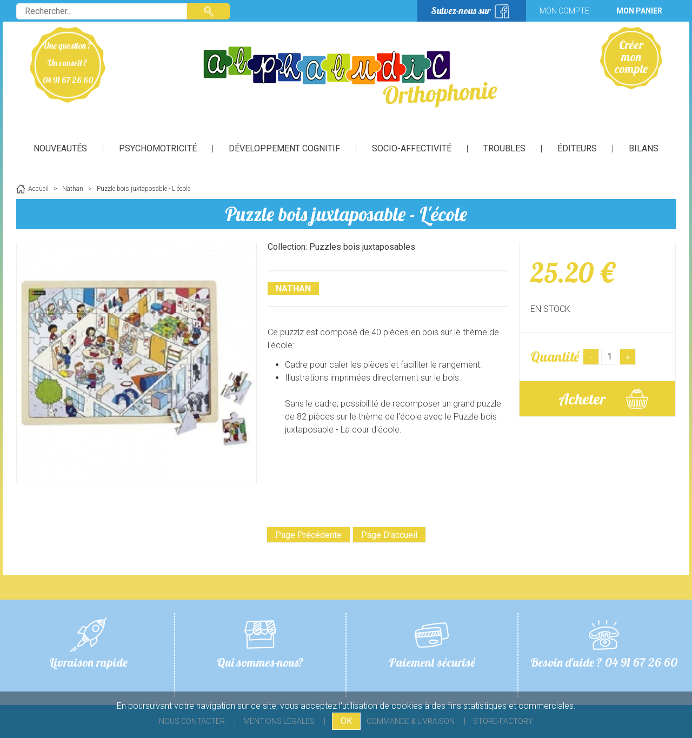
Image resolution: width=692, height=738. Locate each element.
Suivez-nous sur (461, 10)
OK (346, 721)
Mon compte (564, 10)
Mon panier (639, 10)
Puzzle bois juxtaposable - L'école (346, 214)
